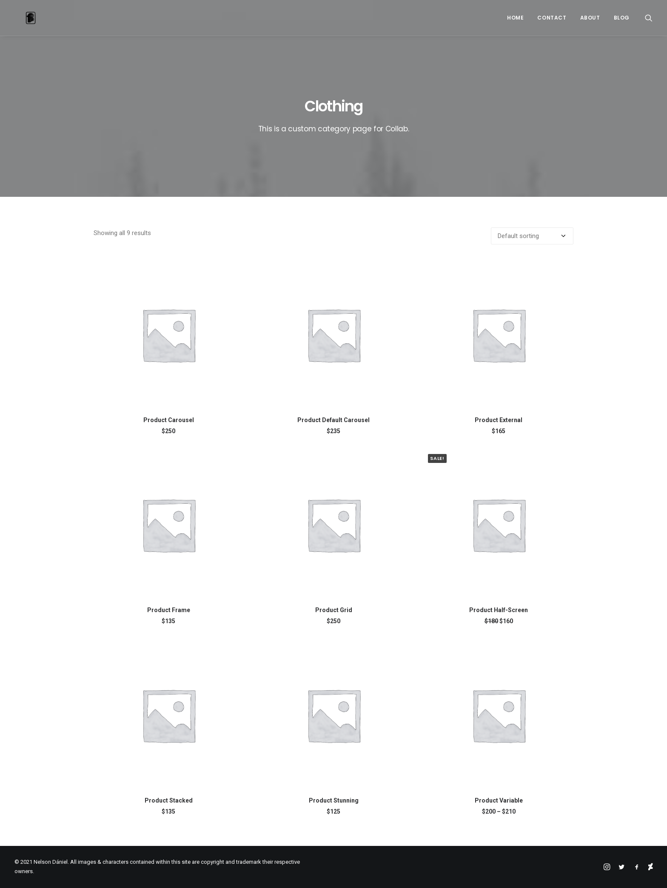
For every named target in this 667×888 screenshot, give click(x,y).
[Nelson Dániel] (19, 17)
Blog (622, 17)
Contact (551, 17)
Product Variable (499, 800)
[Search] (649, 18)
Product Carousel (168, 420)
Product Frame (168, 610)
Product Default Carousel (333, 420)
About (590, 17)
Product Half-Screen (498, 610)
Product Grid (333, 610)
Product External (498, 420)
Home (515, 17)
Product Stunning (334, 800)
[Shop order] (532, 235)
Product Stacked (169, 800)
